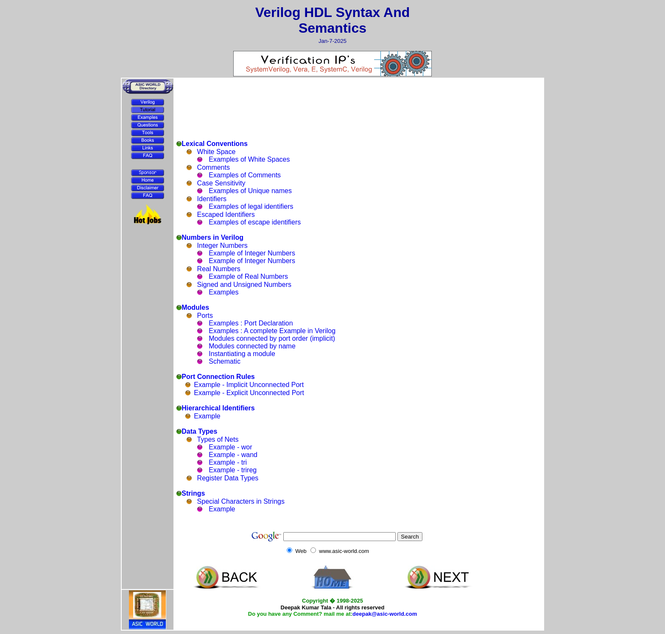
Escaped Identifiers (226, 214)
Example (207, 416)
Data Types (199, 431)
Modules (195, 307)
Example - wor (230, 447)
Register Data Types (228, 478)
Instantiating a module (242, 353)
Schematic (224, 361)
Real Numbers (218, 268)
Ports (205, 315)
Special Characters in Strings (241, 501)
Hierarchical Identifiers (218, 408)
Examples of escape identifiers (255, 222)
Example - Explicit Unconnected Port (249, 392)
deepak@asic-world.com (384, 614)
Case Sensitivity (221, 183)
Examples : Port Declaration (251, 323)
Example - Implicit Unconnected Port (249, 384)
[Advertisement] (147, 248)
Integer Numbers (222, 245)
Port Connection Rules (218, 376)
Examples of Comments (245, 175)
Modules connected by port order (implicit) (272, 338)
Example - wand (233, 454)
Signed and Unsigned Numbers (244, 284)
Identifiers (211, 198)
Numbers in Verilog (212, 237)
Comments (213, 167)
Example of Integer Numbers (252, 253)
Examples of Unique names (250, 190)
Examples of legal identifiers (251, 206)
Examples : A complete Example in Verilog (272, 330)
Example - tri (228, 462)
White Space (216, 151)
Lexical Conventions (215, 143)
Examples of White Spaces (249, 159)
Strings (193, 493)
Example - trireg (233, 470)
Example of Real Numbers (248, 276)
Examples (223, 292)
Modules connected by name (252, 346)
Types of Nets (218, 439)
